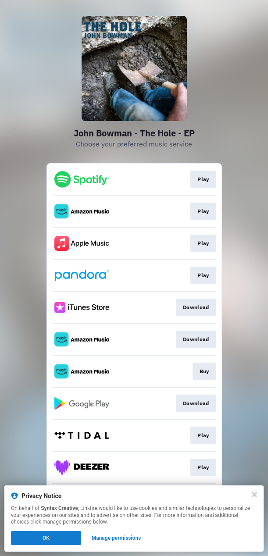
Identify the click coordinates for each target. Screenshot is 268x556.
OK (46, 538)
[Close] (254, 495)
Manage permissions (116, 538)
